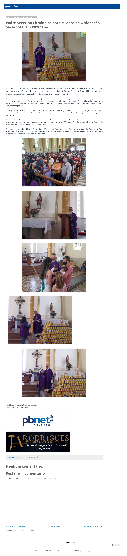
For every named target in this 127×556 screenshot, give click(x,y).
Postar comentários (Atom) (23, 531)
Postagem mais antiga (93, 526)
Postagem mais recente (15, 526)
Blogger (88, 551)
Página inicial (54, 526)
